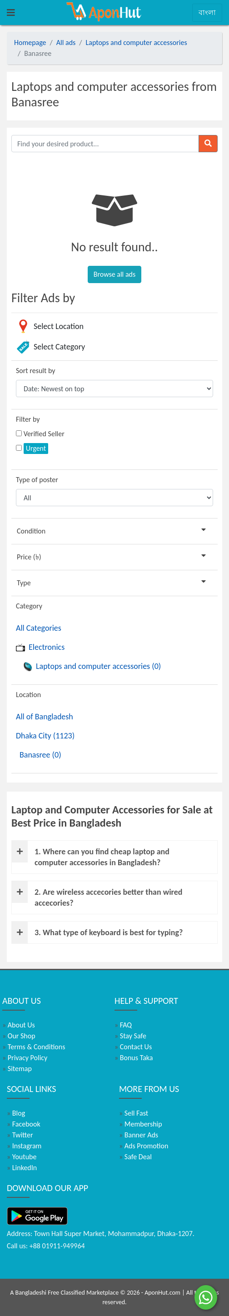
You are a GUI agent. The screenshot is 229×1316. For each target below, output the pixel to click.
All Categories (38, 628)
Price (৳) (113, 556)
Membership (140, 1124)
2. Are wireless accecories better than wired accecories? (97, 894)
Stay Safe (130, 1036)
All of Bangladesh (44, 717)
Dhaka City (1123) (45, 736)
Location (28, 694)
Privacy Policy (24, 1057)
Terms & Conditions (33, 1046)
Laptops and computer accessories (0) (92, 666)
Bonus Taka (133, 1057)
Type (113, 582)
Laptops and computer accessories (136, 42)
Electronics (40, 647)
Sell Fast (133, 1113)
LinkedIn (22, 1167)
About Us (18, 1025)
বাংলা (207, 12)
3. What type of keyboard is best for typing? (97, 932)
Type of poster (37, 479)
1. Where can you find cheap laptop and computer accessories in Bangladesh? (90, 854)
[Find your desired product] (105, 143)
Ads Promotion (143, 1146)
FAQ (123, 1025)
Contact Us (133, 1046)
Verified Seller (44, 433)
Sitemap (17, 1068)
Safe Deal (135, 1156)
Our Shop (18, 1036)
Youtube (21, 1156)
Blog (16, 1113)
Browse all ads (114, 274)
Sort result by (35, 370)
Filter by (28, 419)
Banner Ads (138, 1135)
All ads (66, 42)
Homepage (30, 42)
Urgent (36, 448)
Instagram (24, 1146)
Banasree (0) (40, 755)
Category (29, 606)
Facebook (23, 1124)
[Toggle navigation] (11, 12)
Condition (113, 530)
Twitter (20, 1135)
